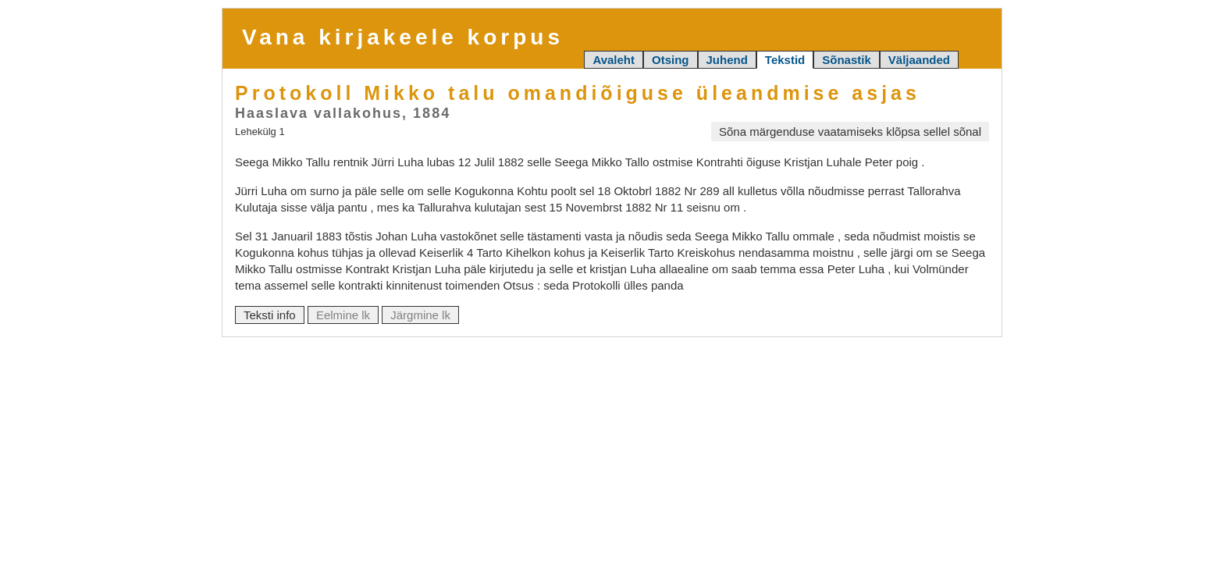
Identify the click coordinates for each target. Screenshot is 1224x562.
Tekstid (785, 59)
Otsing (670, 59)
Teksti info (270, 315)
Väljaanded (919, 59)
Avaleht (613, 59)
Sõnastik (846, 59)
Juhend (727, 59)
